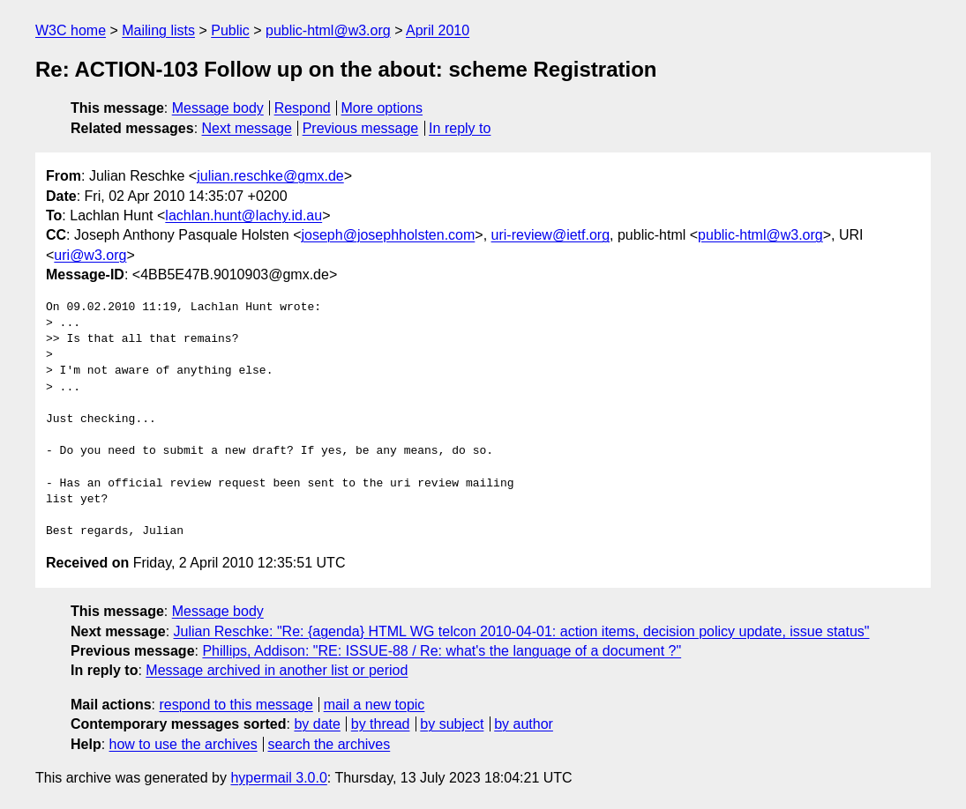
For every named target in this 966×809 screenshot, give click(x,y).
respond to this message (235, 704)
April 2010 (437, 30)
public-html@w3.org (328, 30)
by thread (380, 723)
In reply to (459, 128)
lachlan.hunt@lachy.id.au (243, 215)
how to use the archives (183, 744)
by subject (451, 723)
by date (317, 723)
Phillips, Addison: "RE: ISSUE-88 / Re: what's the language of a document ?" (441, 650)
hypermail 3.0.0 (278, 777)
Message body (218, 107)
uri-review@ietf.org (550, 234)
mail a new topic (374, 704)
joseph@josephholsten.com (389, 234)
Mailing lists (158, 30)
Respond (302, 107)
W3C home (70, 30)
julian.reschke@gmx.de (270, 175)
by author (523, 723)
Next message (247, 128)
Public (230, 30)
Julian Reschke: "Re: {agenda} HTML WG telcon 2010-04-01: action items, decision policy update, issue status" (522, 631)
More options (382, 107)
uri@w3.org (90, 255)
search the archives (329, 744)
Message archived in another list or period (277, 670)
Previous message (361, 128)
